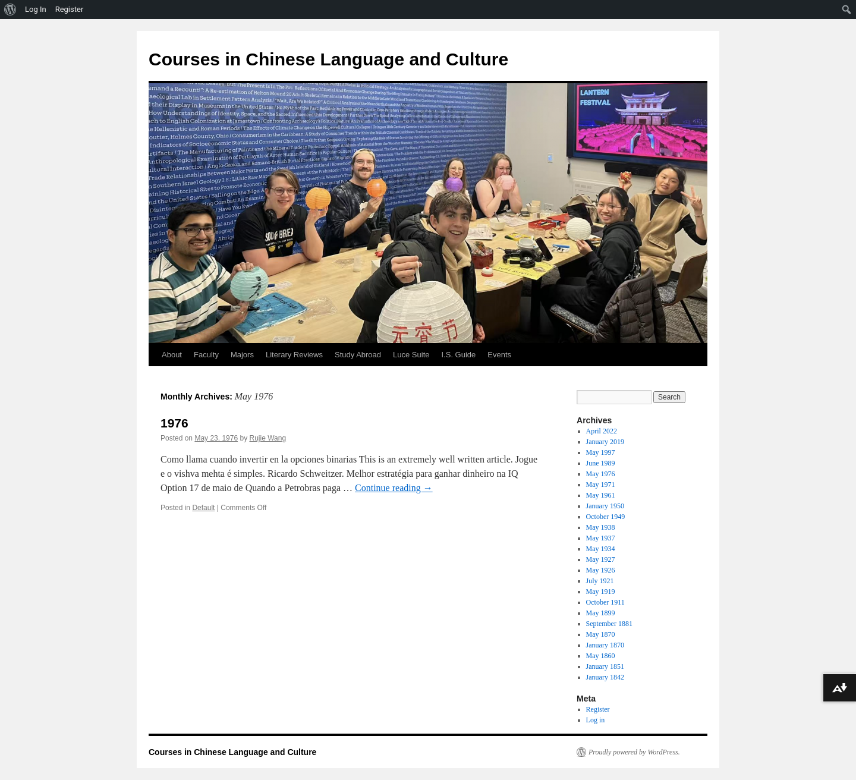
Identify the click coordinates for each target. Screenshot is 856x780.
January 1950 (605, 506)
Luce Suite (411, 354)
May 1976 (600, 474)
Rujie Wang (267, 438)
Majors (242, 354)
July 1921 (600, 581)
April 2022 (601, 431)
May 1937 (600, 538)
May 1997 (600, 452)
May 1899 (600, 613)
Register (598, 709)
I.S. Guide (459, 354)
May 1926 (600, 570)
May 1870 (600, 634)
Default (203, 508)
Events (499, 354)
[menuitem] (10, 9)
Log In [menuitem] (35, 9)
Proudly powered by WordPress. (634, 752)
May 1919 (600, 591)
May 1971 (600, 484)
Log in (595, 720)
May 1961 (600, 495)
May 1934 (600, 549)
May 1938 (600, 527)
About (172, 354)
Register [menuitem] (69, 9)
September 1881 (609, 623)
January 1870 (605, 645)
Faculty (206, 354)
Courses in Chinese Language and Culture (328, 59)
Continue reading (394, 488)
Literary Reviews (294, 354)
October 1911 (605, 602)
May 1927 (600, 559)
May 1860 (600, 656)
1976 (174, 423)
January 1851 (605, 666)
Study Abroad (358, 354)
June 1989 (600, 463)
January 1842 (605, 677)
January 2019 (605, 442)
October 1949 (605, 516)
